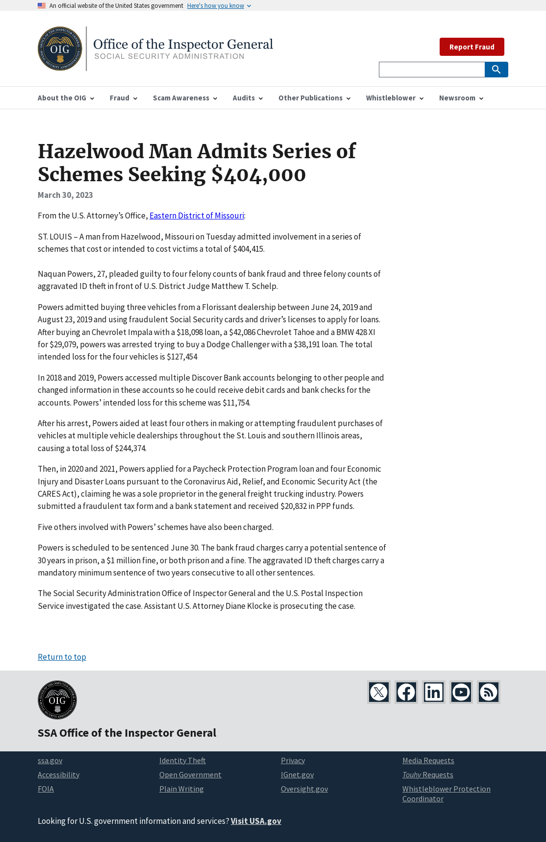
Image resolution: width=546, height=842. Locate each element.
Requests (427, 774)
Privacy (293, 760)
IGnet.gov (297, 774)
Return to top (62, 656)
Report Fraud (472, 46)
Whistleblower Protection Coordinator (446, 794)
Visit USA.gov (256, 821)
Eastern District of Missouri (196, 215)
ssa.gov (50, 760)
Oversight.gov (304, 789)
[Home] (155, 64)
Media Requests (428, 760)
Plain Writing (181, 789)
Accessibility (58, 774)
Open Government (190, 774)
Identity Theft (182, 760)
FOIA (46, 789)
